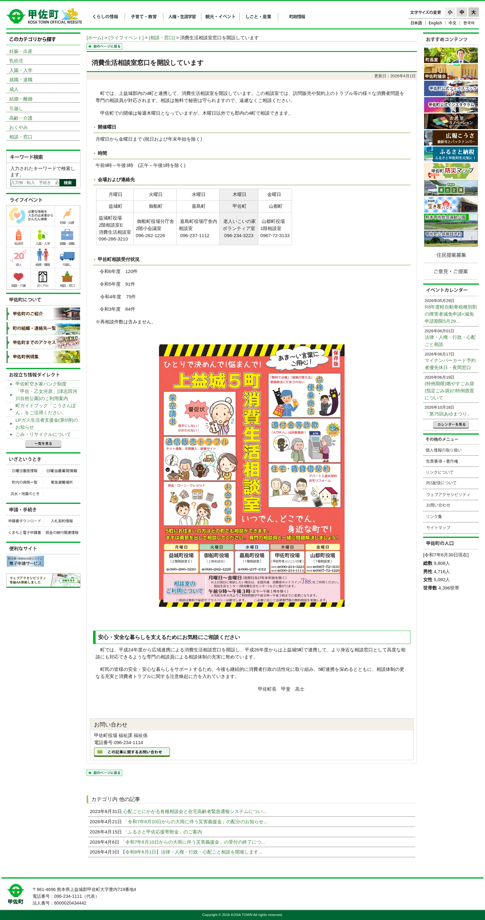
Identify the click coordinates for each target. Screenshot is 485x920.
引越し (16, 108)
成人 (14, 89)
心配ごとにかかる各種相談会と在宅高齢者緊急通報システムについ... (195, 811)
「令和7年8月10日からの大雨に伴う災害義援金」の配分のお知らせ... (196, 821)
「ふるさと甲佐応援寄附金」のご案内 (163, 831)
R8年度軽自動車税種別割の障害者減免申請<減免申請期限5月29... (451, 314)
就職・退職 (20, 79)
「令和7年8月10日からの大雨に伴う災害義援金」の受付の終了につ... (193, 842)
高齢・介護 (20, 118)
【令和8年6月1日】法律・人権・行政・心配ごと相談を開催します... (192, 851)
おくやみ (18, 127)
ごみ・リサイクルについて (43, 434)
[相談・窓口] (162, 37)
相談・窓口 (20, 136)
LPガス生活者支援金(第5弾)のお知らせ (46, 423)
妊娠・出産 (20, 51)
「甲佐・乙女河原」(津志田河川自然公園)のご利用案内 (46, 395)
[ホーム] (95, 37)
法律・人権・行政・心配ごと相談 (450, 340)
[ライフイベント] (126, 37)
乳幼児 (16, 60)
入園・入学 (20, 70)
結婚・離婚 (20, 98)
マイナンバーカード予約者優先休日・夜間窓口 (450, 364)
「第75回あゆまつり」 (448, 413)
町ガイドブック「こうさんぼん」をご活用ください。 (45, 409)
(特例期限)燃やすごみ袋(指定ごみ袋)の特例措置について (449, 390)
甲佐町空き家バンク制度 (41, 383)
